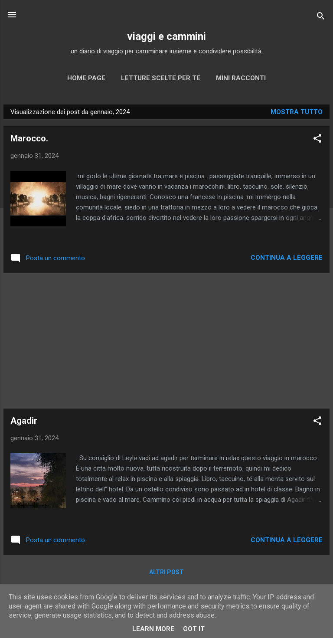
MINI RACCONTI (241, 78)
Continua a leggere (287, 258)
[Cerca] (321, 17)
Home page (86, 78)
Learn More (153, 629)
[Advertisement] (166, 341)
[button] (317, 140)
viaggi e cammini (166, 36)
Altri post (166, 572)
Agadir (23, 421)
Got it (194, 629)
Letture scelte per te (160, 78)
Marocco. (29, 138)
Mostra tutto (297, 112)
